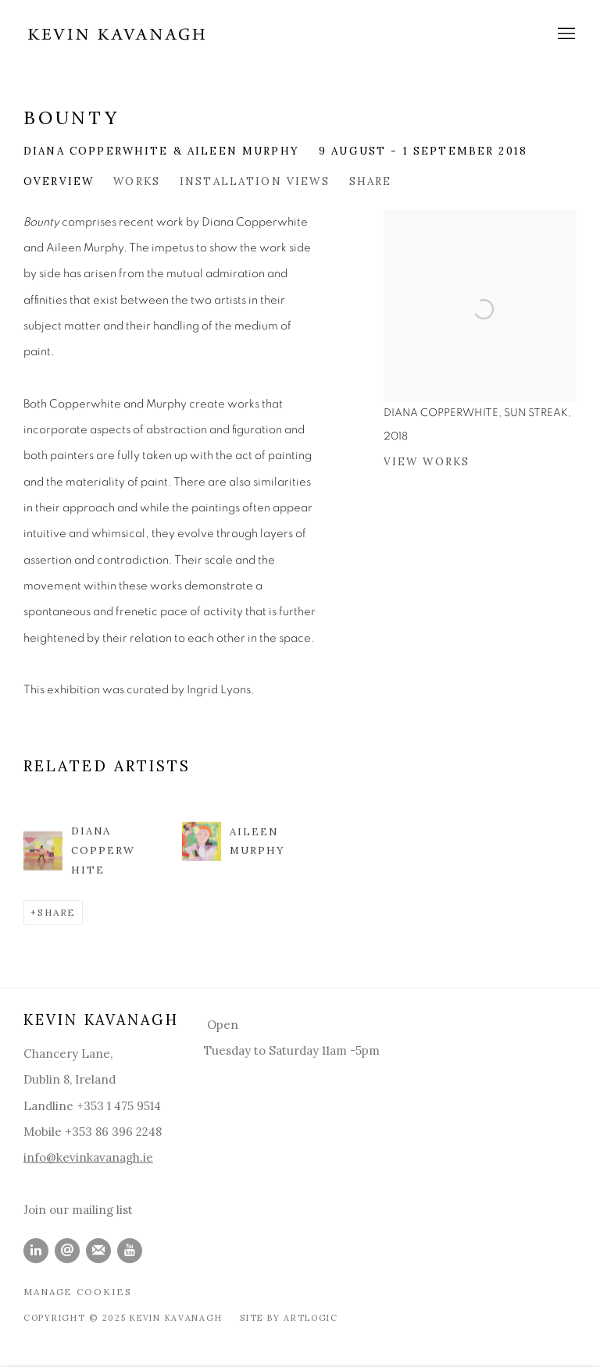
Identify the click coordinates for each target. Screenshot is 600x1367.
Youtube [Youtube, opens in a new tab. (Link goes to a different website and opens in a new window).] (129, 1250)
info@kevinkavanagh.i (84, 1157)
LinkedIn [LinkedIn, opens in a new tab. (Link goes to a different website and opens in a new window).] (35, 1250)
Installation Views (255, 181)
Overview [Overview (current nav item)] (58, 181)
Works (136, 181)
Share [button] (370, 181)
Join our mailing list (78, 1209)
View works (427, 461)
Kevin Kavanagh (117, 34)
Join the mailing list (98, 1250)
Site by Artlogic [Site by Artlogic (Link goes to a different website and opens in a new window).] (289, 1317)
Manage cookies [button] (77, 1292)
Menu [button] (565, 34)
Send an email (67, 1250)
